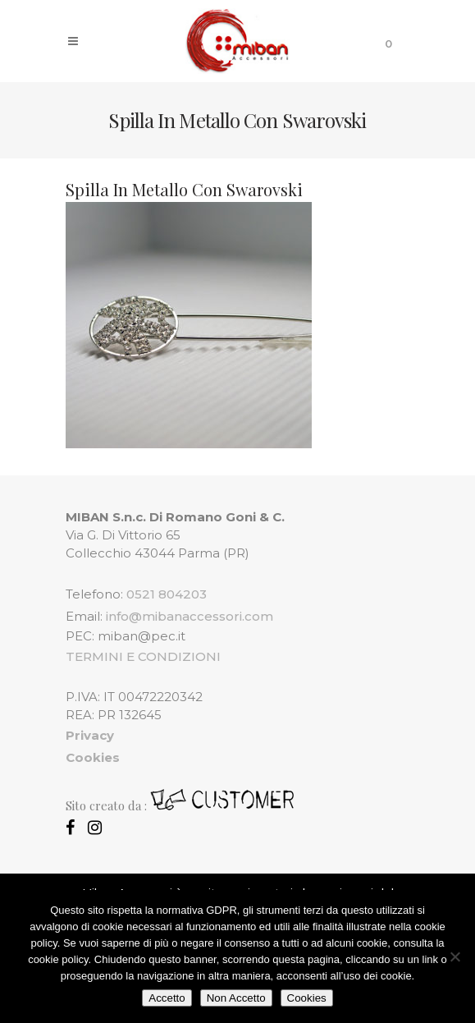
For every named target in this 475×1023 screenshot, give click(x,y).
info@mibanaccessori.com (189, 616)
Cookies (307, 998)
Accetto (166, 998)
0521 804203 (166, 594)
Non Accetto (236, 998)
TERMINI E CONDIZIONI (143, 656)
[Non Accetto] (454, 956)
